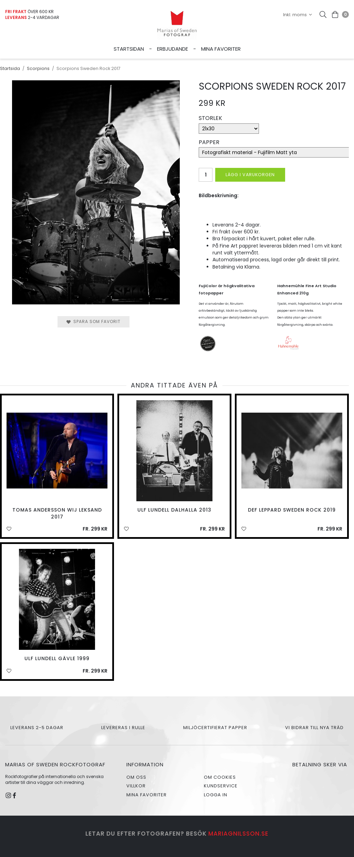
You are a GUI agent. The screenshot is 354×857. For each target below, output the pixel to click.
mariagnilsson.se (238, 833)
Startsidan (129, 48)
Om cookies (220, 777)
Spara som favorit (93, 321)
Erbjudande (172, 48)
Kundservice (221, 786)
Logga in (215, 795)
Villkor (136, 786)
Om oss (136, 777)
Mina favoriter (221, 48)
